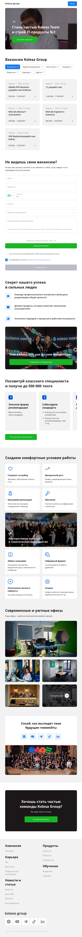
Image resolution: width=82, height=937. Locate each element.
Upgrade (47, 875)
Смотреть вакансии (25, 39)
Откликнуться (41, 267)
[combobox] (41, 212)
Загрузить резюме (41, 246)
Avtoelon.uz (48, 860)
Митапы (9, 898)
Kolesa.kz (47, 851)
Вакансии (10, 866)
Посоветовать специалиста (21, 437)
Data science (52, 67)
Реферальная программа (11, 873)
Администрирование (32, 67)
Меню (72, 4)
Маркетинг (12, 72)
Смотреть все (59, 696)
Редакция (27, 72)
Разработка (12, 67)
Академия (47, 871)
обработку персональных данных (39, 260)
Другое (40, 72)
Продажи (67, 67)
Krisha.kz (47, 855)
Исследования (12, 903)
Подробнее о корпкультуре (41, 362)
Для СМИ (9, 894)
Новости (9, 889)
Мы (7, 862)
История (9, 851)
